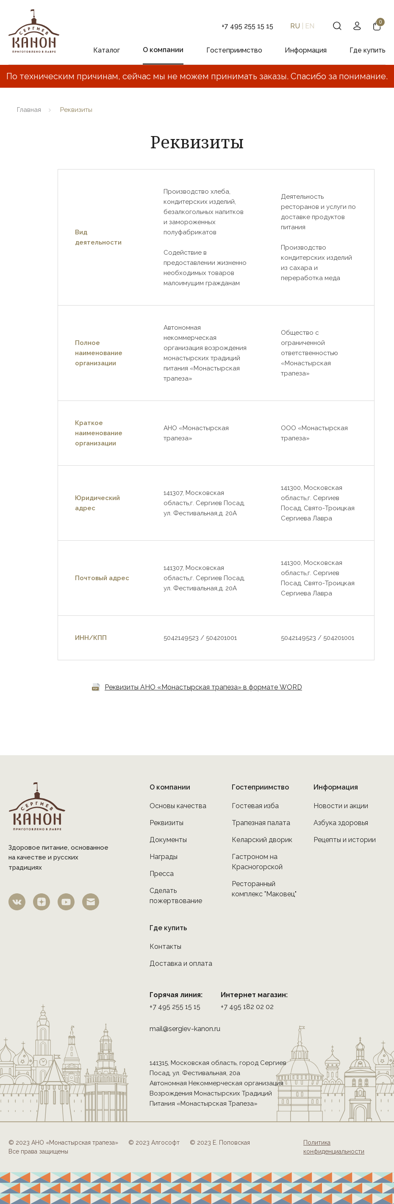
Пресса (162, 874)
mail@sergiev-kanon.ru (185, 1029)
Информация (306, 50)
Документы (168, 840)
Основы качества (178, 806)
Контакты (165, 947)
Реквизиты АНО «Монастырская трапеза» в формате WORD (203, 687)
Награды (164, 857)
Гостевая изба (255, 806)
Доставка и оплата (181, 963)
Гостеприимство (234, 50)
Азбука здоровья (341, 823)
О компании (163, 50)
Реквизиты (166, 823)
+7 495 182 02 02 (247, 1007)
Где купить (368, 50)
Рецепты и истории (345, 840)
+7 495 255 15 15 (175, 1007)
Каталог (106, 50)
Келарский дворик (262, 840)
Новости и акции (341, 806)
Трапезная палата (261, 823)
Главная (29, 110)
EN (309, 26)
